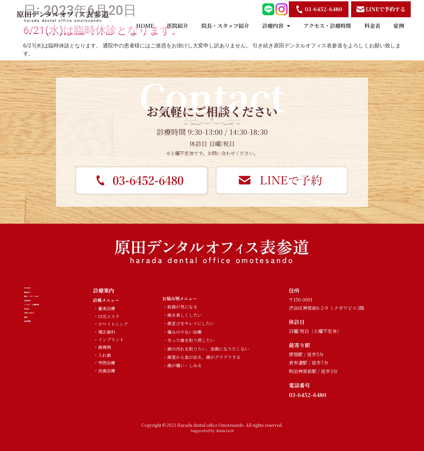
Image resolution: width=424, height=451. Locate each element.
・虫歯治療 (104, 370)
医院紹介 (177, 25)
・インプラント (109, 339)
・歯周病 (102, 347)
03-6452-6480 (307, 395)
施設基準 (34, 378)
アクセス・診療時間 (327, 25)
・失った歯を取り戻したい (189, 340)
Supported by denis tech (212, 430)
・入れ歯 (102, 355)
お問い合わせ (40, 356)
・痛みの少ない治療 (182, 332)
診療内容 (276, 26)
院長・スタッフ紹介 (225, 25)
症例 (399, 25)
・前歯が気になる (180, 307)
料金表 (372, 25)
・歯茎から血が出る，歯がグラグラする (201, 357)
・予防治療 (104, 363)
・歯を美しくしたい (182, 315)
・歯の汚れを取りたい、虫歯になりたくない (206, 349)
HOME (145, 25)
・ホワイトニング (111, 324)
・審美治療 (104, 308)
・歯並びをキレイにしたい (188, 323)
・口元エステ (107, 316)
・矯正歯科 (104, 332)
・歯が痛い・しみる (182, 365)
